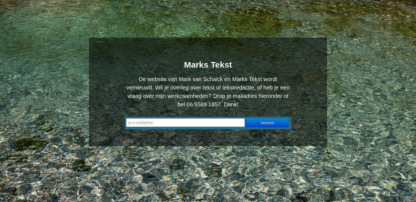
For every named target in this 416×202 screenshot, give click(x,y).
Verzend (267, 123)
